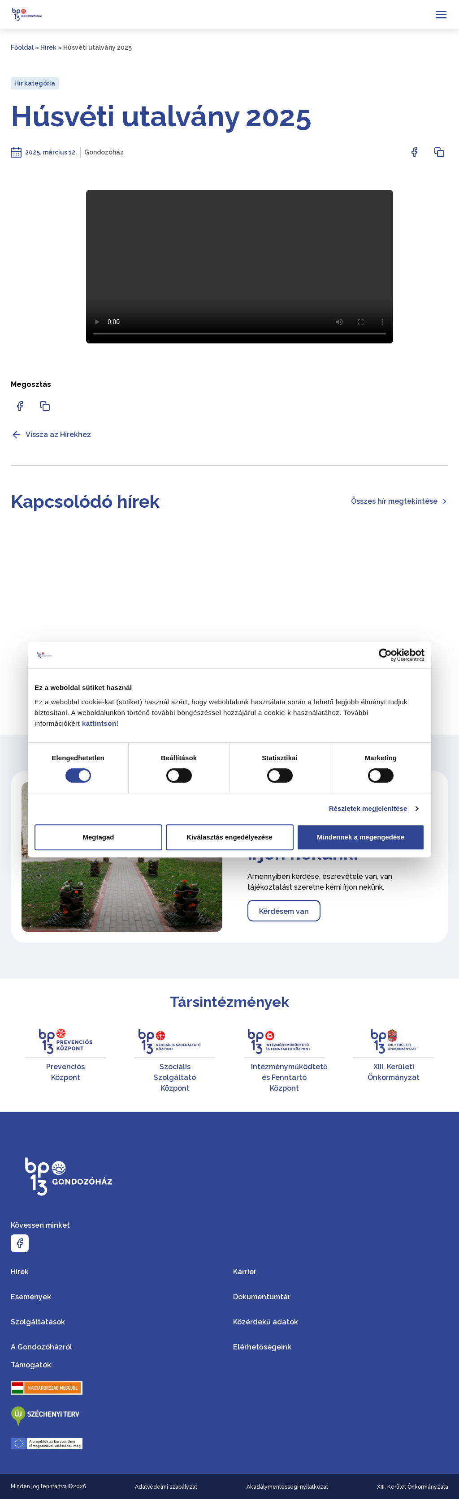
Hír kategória (34, 83)
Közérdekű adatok (265, 1322)
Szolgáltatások (38, 1322)
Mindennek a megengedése (360, 837)
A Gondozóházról (41, 1347)
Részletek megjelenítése (368, 808)
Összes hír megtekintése (399, 501)
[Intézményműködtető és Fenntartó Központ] (284, 1061)
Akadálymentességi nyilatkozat (287, 1487)
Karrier (244, 1272)
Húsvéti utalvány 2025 (161, 116)
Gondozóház (104, 152)
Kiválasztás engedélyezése (229, 837)
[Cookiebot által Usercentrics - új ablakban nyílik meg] (385, 655)
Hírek (48, 47)
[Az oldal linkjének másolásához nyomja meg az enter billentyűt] (439, 152)
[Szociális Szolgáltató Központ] (174, 1061)
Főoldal (22, 47)
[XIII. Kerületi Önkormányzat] (393, 1061)
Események (31, 1297)
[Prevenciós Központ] (65, 1061)
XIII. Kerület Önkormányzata (412, 1487)
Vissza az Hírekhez (51, 434)
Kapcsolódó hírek (85, 501)
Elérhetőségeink (262, 1347)
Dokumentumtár (261, 1297)
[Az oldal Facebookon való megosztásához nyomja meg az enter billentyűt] (414, 152)
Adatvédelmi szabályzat (166, 1487)
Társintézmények (229, 1002)
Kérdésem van (284, 911)
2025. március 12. (51, 152)
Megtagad (98, 837)
